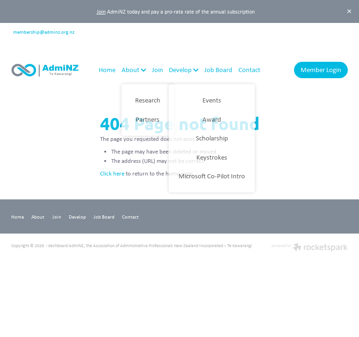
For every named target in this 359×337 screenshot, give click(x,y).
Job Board (218, 69)
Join (101, 11)
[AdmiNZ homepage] (45, 70)
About (134, 69)
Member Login (321, 69)
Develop (184, 69)
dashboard (58, 245)
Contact (249, 69)
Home (107, 69)
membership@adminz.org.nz (43, 31)
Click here (112, 173)
